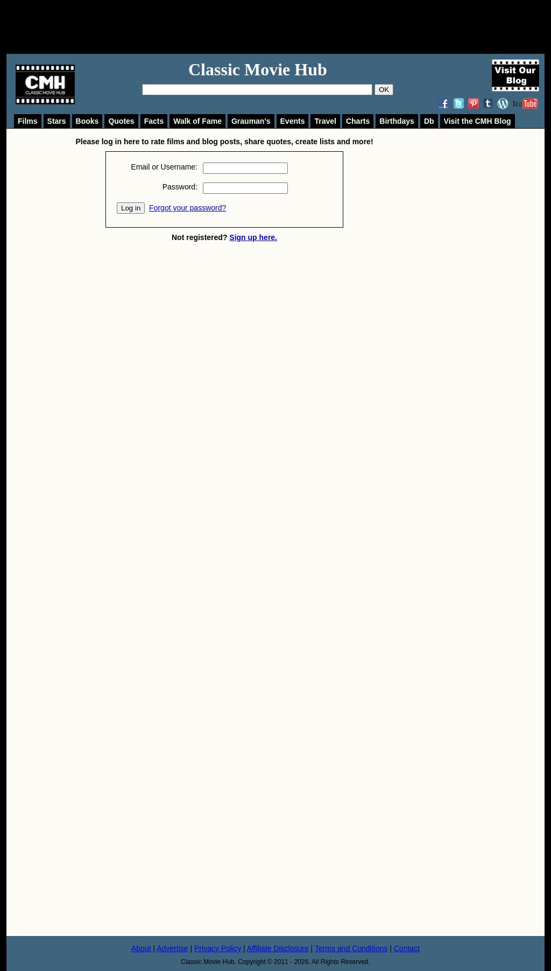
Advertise (172, 948)
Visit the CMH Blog (477, 121)
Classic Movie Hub (257, 69)
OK (384, 90)
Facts (154, 121)
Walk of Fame (197, 121)
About (141, 948)
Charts (358, 121)
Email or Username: (164, 167)
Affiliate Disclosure (278, 948)
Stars (56, 121)
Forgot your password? (187, 207)
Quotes (121, 121)
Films (28, 121)
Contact (407, 948)
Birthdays (396, 121)
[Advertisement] (287, 27)
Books (87, 121)
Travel (325, 121)
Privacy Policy (217, 948)
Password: (180, 186)
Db (429, 121)
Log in (130, 208)
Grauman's (251, 121)
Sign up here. (253, 237)
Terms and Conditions (351, 948)
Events (292, 121)
